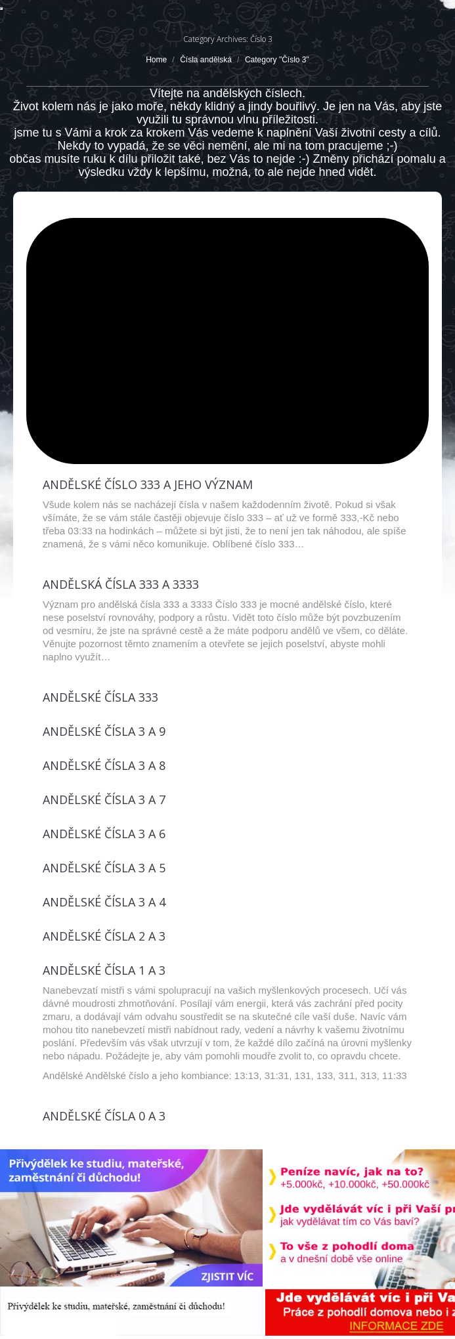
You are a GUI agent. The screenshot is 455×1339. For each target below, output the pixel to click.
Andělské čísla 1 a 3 (104, 970)
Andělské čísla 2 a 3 (104, 936)
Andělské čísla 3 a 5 (104, 868)
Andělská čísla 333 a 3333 (121, 584)
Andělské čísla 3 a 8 (104, 765)
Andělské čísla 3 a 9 (104, 731)
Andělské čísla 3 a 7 (104, 799)
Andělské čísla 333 (100, 697)
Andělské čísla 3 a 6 (104, 833)
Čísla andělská (206, 59)
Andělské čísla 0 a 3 (104, 1116)
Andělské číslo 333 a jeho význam (148, 484)
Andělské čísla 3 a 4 (104, 902)
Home (156, 59)
